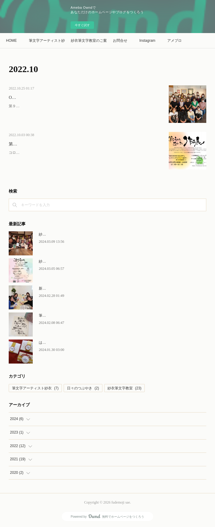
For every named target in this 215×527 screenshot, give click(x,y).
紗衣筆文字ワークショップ (60, 234)
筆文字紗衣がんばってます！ (62, 315)
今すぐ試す (82, 25)
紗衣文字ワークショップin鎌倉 (63, 261)
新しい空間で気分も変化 (58, 288)
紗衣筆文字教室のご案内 (89, 40)
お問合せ (120, 40)
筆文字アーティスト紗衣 (47, 40)
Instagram (147, 40)
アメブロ (174, 40)
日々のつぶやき (83, 388)
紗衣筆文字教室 (124, 388)
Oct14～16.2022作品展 (29, 97)
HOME (11, 40)
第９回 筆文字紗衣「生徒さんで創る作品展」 (53, 144)
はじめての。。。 (53, 342)
